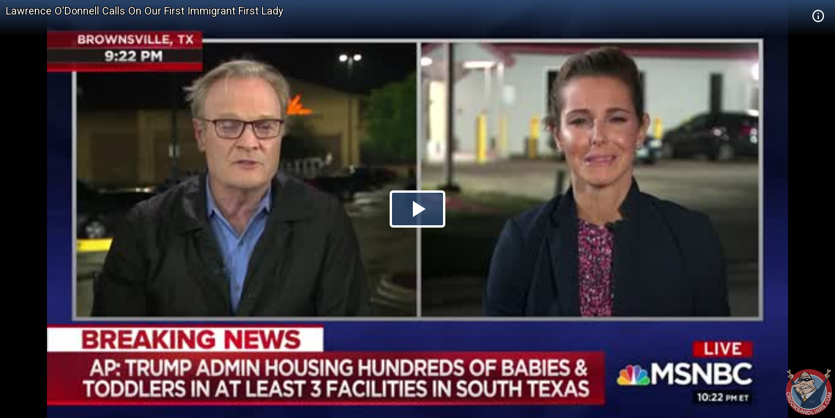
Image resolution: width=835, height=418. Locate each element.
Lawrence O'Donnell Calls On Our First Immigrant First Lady (145, 11)
